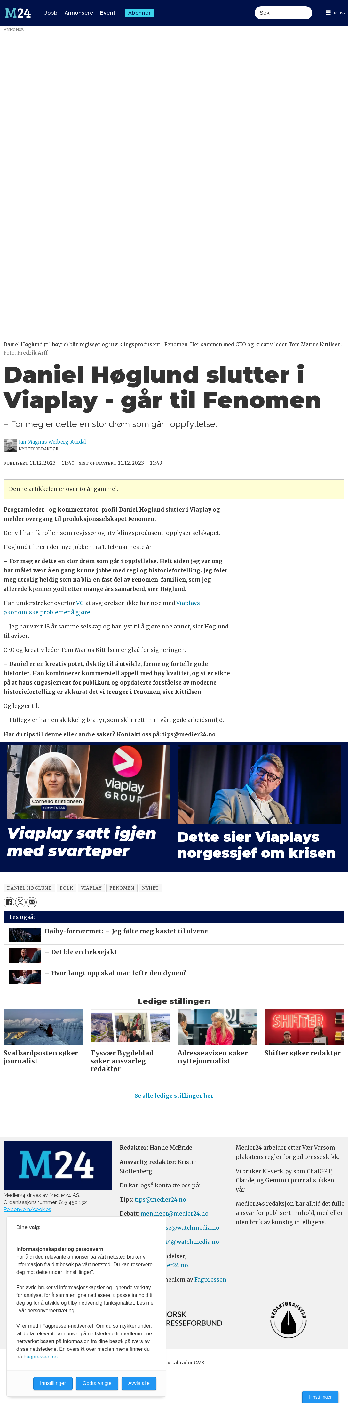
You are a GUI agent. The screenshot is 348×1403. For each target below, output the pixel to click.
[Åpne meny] (336, 13)
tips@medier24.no (160, 1199)
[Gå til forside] (18, 13)
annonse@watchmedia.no (183, 1227)
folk (66, 888)
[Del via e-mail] (31, 902)
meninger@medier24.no (174, 1213)
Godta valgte (97, 1383)
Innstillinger (320, 1396)
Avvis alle (139, 1383)
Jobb (50, 13)
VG (80, 603)
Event (108, 13)
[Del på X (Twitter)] (20, 902)
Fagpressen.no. (41, 1356)
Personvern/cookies (27, 1209)
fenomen (121, 888)
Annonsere (79, 13)
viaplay (91, 888)
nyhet (150, 888)
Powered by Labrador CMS (174, 1363)
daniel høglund (29, 888)
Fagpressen (210, 1279)
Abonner (139, 13)
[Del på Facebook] (9, 902)
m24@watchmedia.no (188, 1241)
